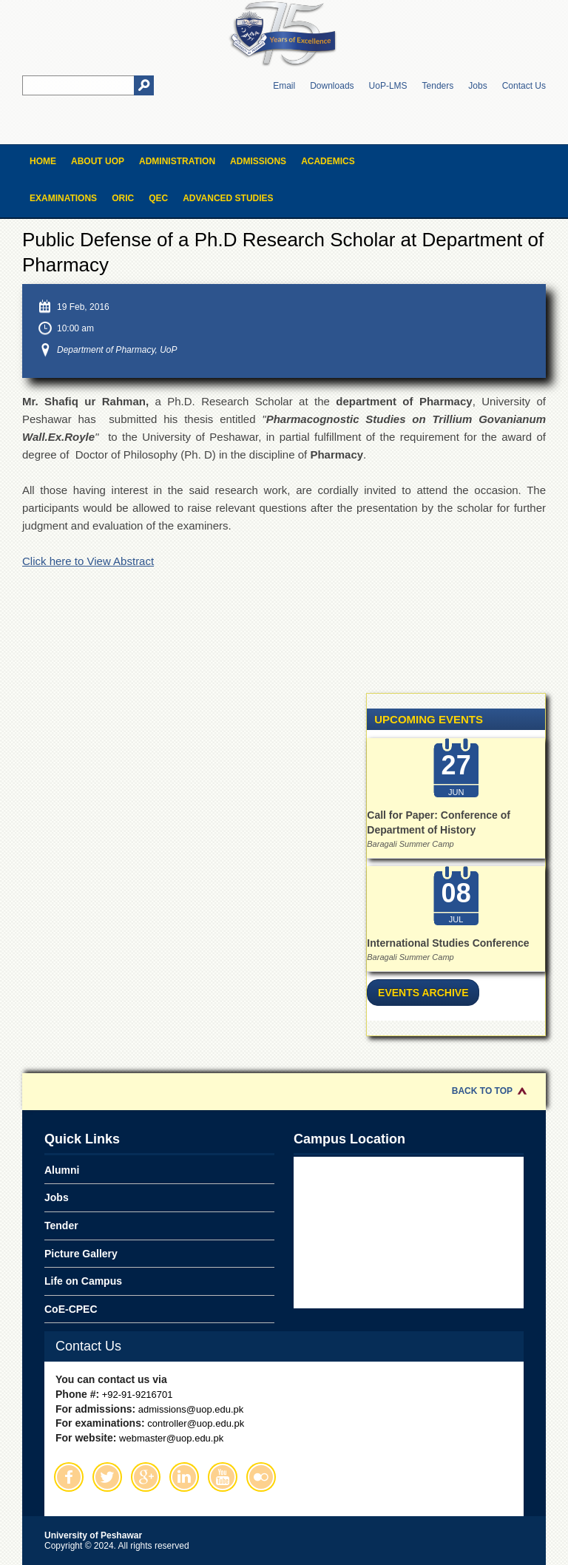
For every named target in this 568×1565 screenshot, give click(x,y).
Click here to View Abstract (88, 561)
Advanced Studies (228, 198)
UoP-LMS (388, 86)
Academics (328, 161)
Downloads (332, 86)
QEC (158, 198)
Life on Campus (83, 1281)
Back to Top (482, 1090)
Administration (177, 161)
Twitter (107, 1477)
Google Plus (145, 1477)
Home (43, 161)
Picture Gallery (81, 1254)
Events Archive (423, 992)
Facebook (68, 1477)
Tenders (438, 86)
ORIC (123, 198)
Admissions (258, 161)
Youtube (222, 1477)
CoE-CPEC (71, 1309)
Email (284, 86)
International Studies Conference (448, 943)
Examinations (63, 198)
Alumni (61, 1170)
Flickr (261, 1477)
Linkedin (184, 1477)
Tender (61, 1225)
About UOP (97, 161)
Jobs (477, 86)
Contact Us (524, 86)
